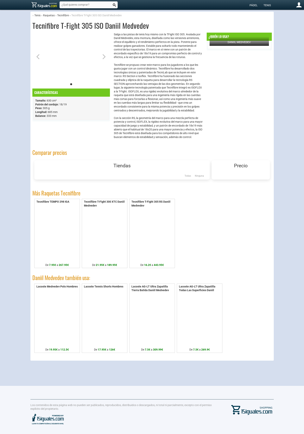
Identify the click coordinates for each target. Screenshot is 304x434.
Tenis (267, 5)
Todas (188, 175)
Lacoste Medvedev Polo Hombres (57, 286)
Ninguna (199, 175)
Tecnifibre (63, 15)
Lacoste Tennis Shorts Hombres (103, 286)
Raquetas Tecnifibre (60, 193)
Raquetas (49, 15)
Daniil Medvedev (239, 42)
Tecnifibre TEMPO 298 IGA (52, 201)
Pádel (254, 5)
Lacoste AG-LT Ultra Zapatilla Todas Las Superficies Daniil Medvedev (197, 290)
